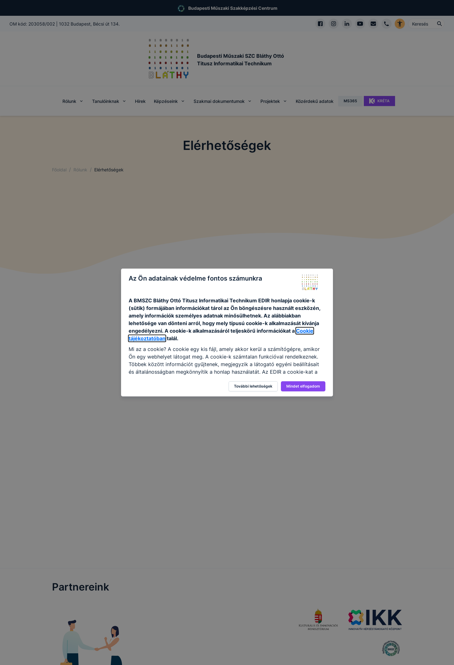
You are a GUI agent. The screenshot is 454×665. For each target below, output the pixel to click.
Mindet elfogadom (303, 386)
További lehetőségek (253, 386)
